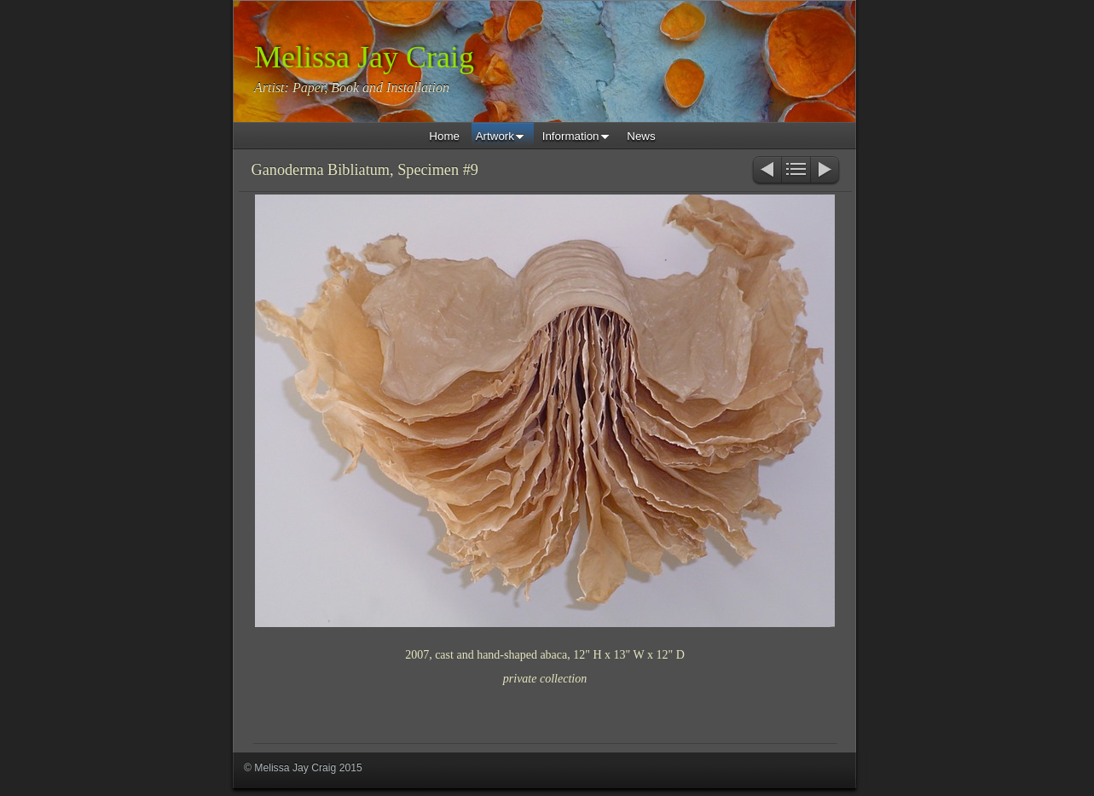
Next (826, 171)
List (796, 171)
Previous (766, 171)
